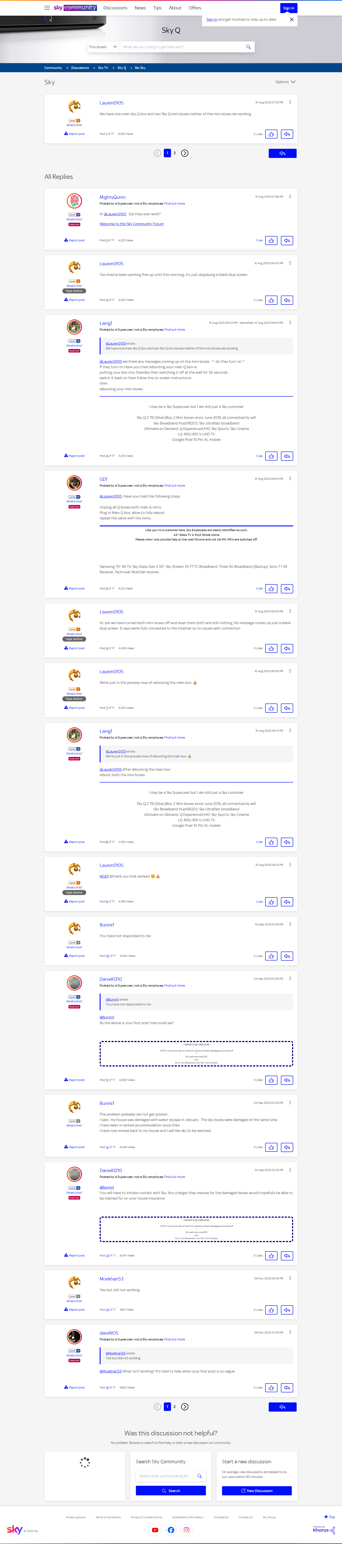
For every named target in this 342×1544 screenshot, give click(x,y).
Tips (157, 7)
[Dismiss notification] (291, 19)
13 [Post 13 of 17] (107, 1255)
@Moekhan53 (115, 1353)
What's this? (74, 125)
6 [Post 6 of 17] (107, 648)
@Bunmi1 (112, 999)
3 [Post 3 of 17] (107, 299)
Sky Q (171, 30)
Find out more (174, 203)
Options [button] (282, 82)
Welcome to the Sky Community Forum (132, 224)
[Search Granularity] (103, 46)
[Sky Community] (75, 8)
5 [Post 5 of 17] (107, 588)
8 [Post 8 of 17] (107, 842)
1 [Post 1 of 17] (106, 133)
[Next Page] (184, 153)
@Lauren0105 (115, 214)
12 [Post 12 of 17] (107, 1147)
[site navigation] (47, 7)
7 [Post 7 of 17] (107, 707)
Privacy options (76, 1517)
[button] (290, 102)
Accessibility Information (187, 1517)
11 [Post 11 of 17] (107, 1080)
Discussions (115, 7)
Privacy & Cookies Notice (146, 1517)
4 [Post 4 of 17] (107, 455)
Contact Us (245, 1517)
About (175, 7)
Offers (195, 7)
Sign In (288, 8)
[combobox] (180, 46)
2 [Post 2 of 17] (107, 240)
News (140, 7)
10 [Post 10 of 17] (107, 955)
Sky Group (269, 1517)
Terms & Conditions (108, 1517)
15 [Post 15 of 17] (107, 1387)
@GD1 (104, 876)
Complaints (221, 1517)
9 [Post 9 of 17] (107, 901)
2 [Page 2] (175, 153)
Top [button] (332, 1517)
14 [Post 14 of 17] (107, 1309)
